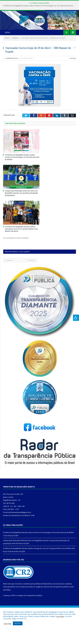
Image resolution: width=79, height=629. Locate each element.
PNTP (13, 606)
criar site (18, 595)
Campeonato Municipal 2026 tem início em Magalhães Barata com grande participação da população (21, 204)
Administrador (11, 69)
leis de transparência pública (58, 598)
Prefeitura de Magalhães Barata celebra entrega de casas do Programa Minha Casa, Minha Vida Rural (21, 240)
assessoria (60, 595)
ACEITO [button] (18, 623)
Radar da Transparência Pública (30, 606)
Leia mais (60, 616)
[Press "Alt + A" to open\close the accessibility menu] (76, 318)
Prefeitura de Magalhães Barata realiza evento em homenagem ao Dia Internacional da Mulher (40, 6)
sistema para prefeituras (33, 595)
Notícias (73, 69)
